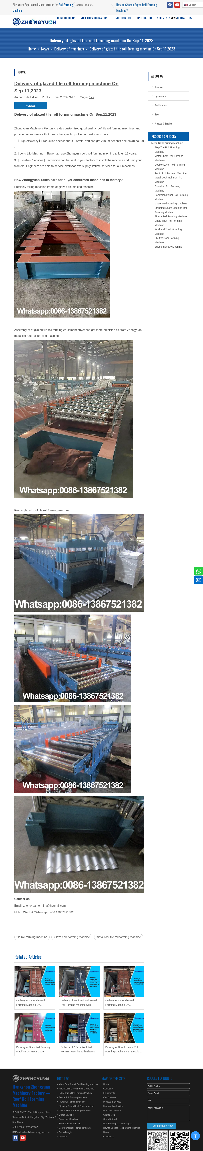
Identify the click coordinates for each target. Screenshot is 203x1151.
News (156, 114)
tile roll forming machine (32, 937)
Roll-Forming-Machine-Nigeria (117, 1123)
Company (158, 87)
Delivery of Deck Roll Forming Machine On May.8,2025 (33, 1049)
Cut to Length (65, 1132)
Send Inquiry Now (163, 1125)
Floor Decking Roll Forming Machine (76, 1088)
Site (91, 97)
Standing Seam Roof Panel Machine (76, 1106)
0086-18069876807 (28, 1127)
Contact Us (108, 1136)
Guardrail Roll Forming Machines (75, 1110)
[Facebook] (170, 5)
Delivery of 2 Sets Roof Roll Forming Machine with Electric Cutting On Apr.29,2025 (78, 1050)
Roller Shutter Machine (70, 1123)
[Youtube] (177, 5)
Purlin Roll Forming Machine (171, 173)
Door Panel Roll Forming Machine (75, 1128)
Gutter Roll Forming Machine (171, 203)
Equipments (160, 96)
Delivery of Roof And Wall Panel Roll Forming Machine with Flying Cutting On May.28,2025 (79, 1003)
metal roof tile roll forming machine (119, 937)
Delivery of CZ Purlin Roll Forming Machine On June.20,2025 (30, 1003)
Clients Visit (109, 1115)
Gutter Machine (66, 1115)
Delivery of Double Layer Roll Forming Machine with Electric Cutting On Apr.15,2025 (122, 1050)
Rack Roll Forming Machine (72, 1102)
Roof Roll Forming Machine (28, 1101)
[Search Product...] (91, 5)
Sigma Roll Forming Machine (171, 216)
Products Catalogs (112, 1110)
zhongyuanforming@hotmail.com (44, 905)
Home (106, 1084)
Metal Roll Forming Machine (167, 143)
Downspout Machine (69, 1119)
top (195, 1135)
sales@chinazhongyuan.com (36, 1132)
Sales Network (110, 1119)
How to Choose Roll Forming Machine (121, 1128)
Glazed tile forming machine (72, 937)
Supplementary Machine (168, 246)
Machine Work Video (113, 1106)
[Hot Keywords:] (112, 5)
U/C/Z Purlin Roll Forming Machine (76, 1093)
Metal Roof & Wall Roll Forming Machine (78, 1084)
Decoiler (63, 1136)
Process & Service (163, 123)
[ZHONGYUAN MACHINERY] (31, 1078)
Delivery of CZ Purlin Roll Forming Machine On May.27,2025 (119, 1003)
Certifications (161, 105)
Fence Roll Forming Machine (73, 1097)
